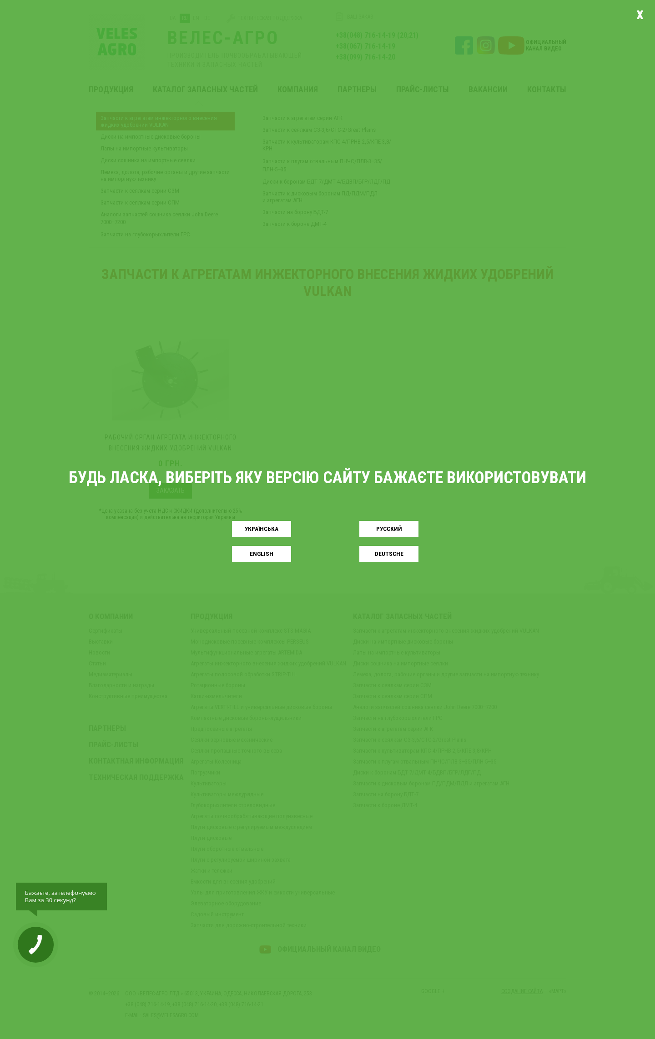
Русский (389, 528)
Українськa (261, 528)
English (261, 553)
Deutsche (389, 553)
